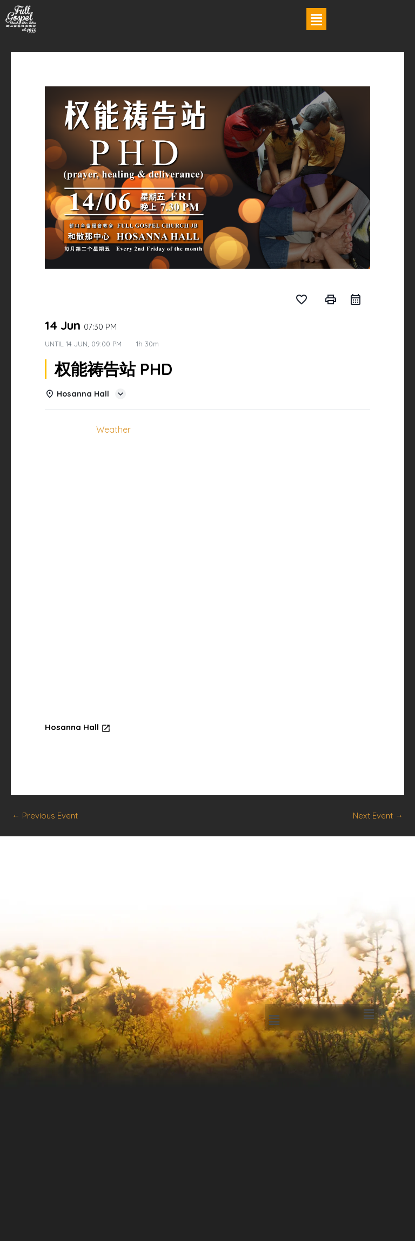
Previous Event (45, 816)
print (330, 299)
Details (66, 429)
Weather (113, 429)
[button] (316, 19)
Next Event (378, 816)
